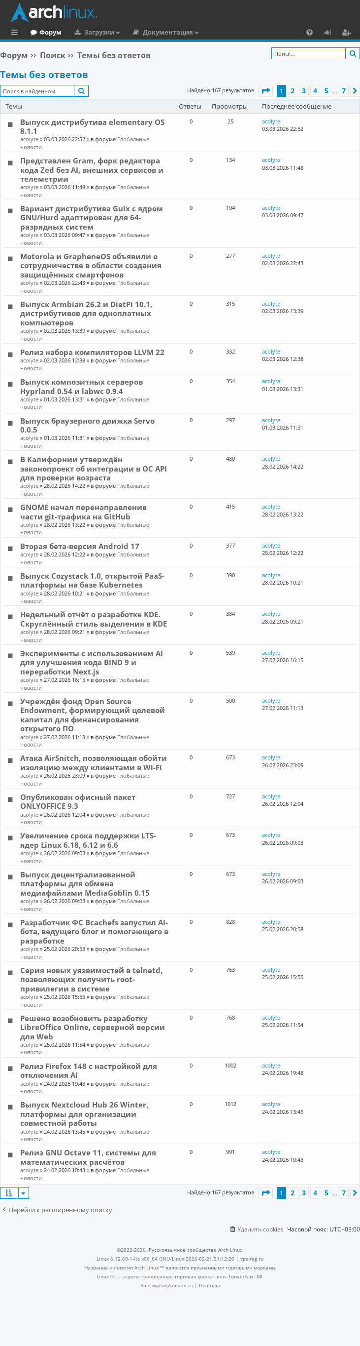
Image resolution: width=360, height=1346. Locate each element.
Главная (44, 32)
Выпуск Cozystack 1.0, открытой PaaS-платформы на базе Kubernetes (92, 580)
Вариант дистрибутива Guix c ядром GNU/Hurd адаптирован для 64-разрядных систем (91, 217)
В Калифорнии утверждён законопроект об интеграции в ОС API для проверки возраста (93, 468)
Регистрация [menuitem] (348, 34)
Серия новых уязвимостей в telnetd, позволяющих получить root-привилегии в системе (91, 979)
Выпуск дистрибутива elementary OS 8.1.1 (92, 126)
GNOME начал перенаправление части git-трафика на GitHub (83, 511)
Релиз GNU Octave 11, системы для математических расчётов (88, 1157)
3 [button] (304, 90)
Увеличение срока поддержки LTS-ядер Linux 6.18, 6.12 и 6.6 (88, 840)
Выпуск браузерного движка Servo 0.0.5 (87, 425)
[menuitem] (309, 32)
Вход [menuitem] (331, 34)
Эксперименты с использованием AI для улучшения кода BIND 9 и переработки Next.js (91, 662)
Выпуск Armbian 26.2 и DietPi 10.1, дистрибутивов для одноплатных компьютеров (86, 313)
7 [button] (344, 90)
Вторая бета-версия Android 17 (79, 546)
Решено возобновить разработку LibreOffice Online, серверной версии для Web (92, 1027)
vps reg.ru (251, 1258)
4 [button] (315, 90)
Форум (91, 32)
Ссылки (16, 34)
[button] (265, 91)
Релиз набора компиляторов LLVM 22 (92, 352)
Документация (208, 32)
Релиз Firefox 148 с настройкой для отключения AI (88, 1070)
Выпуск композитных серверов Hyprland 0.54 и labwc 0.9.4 (81, 386)
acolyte (29, 139)
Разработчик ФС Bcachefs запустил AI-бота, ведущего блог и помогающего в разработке (94, 931)
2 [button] (293, 90)
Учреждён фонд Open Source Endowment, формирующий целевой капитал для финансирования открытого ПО (92, 714)
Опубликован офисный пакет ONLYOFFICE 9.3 (77, 801)
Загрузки (140, 32)
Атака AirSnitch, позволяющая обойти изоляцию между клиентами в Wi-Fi (93, 762)
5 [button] (326, 90)
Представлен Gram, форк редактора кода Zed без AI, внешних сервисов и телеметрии (92, 170)
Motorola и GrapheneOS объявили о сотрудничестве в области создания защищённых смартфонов (91, 265)
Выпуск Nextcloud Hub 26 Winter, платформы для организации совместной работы (84, 1114)
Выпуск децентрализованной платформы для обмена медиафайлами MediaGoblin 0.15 (85, 884)
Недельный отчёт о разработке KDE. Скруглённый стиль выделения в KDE (93, 618)
